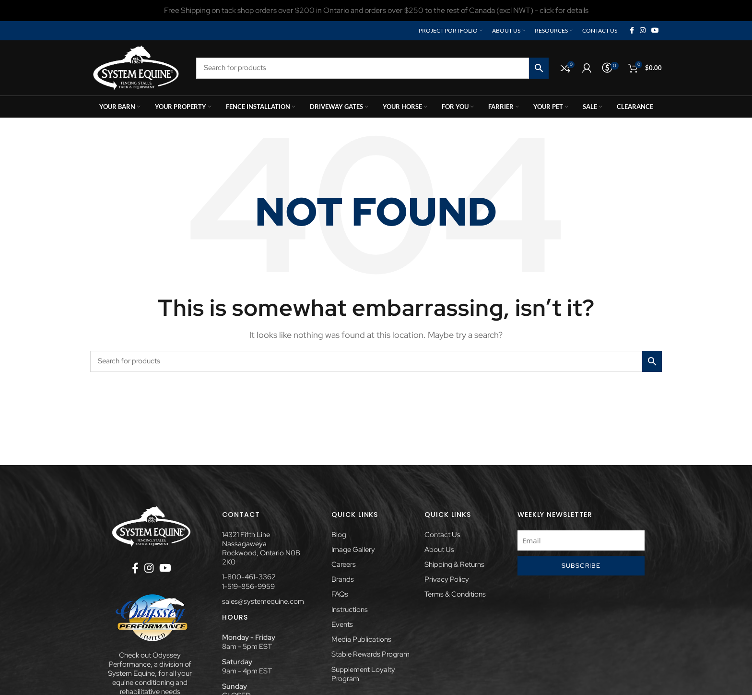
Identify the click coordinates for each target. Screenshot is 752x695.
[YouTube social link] (655, 31)
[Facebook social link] (632, 31)
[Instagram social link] (642, 31)
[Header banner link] (376, 10)
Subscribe (581, 566)
